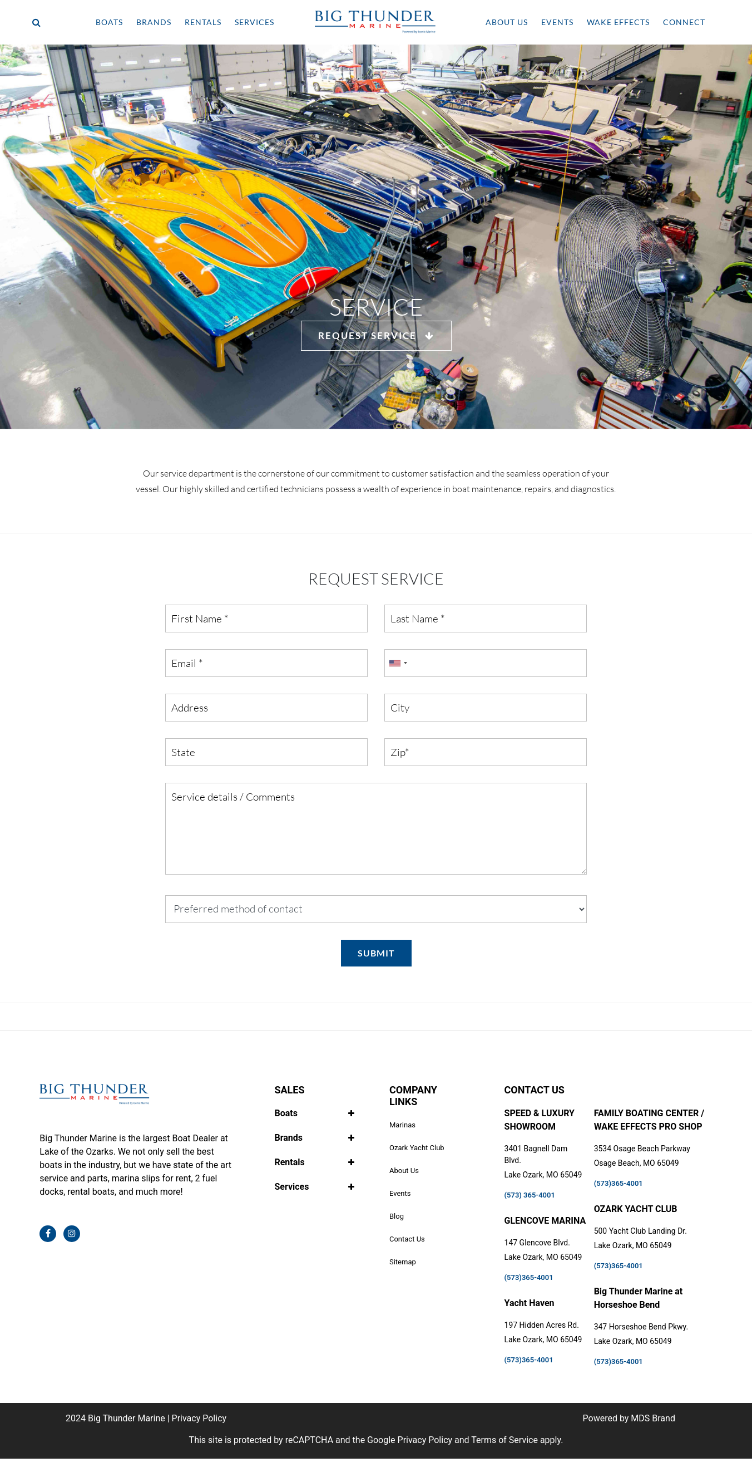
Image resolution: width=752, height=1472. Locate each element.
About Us (404, 1170)
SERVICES (254, 22)
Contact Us (407, 1239)
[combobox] (397, 663)
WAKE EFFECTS (618, 22)
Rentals (289, 1162)
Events (399, 1193)
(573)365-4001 (528, 1277)
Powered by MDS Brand (629, 1418)
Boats (285, 1113)
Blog (396, 1216)
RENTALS (203, 22)
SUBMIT (376, 953)
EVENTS (557, 22)
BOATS (109, 22)
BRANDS (153, 22)
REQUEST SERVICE (376, 335)
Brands (288, 1137)
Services (291, 1186)
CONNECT (684, 22)
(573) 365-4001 (529, 1195)
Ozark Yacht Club (416, 1148)
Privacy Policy (199, 1418)
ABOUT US (507, 22)
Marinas (402, 1125)
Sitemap (402, 1262)
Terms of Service (504, 1440)
